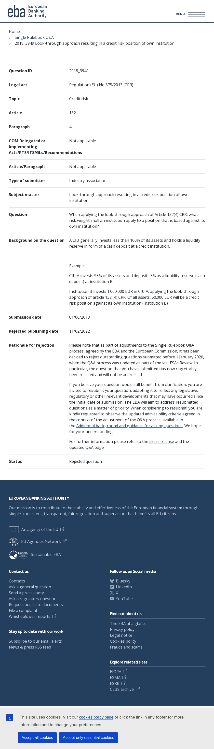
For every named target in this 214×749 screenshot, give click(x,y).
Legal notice (121, 635)
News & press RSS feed (30, 647)
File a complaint (23, 610)
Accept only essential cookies (88, 737)
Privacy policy (122, 629)
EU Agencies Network (35, 541)
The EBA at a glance (128, 623)
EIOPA (115, 671)
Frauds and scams (126, 647)
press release (161, 441)
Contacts (17, 581)
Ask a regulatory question (32, 598)
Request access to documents (36, 604)
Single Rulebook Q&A (34, 37)
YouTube (124, 598)
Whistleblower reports (29, 616)
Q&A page (94, 447)
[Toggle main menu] (189, 14)
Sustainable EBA (35, 554)
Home (14, 31)
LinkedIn (124, 587)
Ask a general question (30, 587)
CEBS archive (122, 689)
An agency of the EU (33, 529)
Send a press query (26, 592)
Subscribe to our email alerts (35, 641)
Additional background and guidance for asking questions (129, 425)
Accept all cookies (37, 737)
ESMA (115, 677)
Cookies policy (123, 641)
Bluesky (123, 581)
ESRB (115, 683)
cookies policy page (96, 717)
